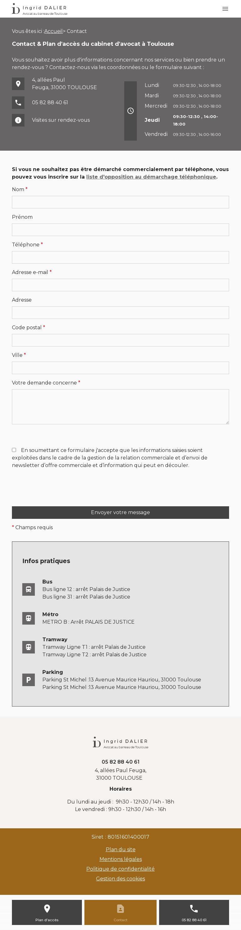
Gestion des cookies (120, 879)
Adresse (22, 300)
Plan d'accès (46, 920)
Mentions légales (120, 859)
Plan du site (121, 849)
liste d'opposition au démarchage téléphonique (151, 177)
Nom (20, 189)
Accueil (53, 31)
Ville (19, 355)
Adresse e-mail (32, 272)
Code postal (28, 328)
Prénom (22, 217)
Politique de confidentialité (120, 869)
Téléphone (27, 245)
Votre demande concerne (46, 383)
